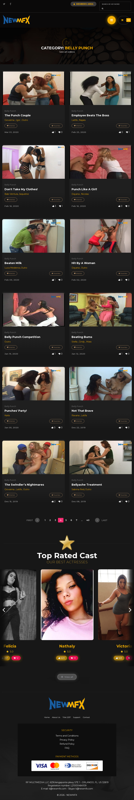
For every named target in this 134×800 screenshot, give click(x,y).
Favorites (56, 121)
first (33, 516)
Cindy (82, 337)
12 (16, 653)
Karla (7, 411)
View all (67, 672)
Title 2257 (67, 713)
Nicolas (85, 189)
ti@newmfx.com (57, 784)
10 (73, 653)
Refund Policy (67, 739)
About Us (56, 713)
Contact (86, 713)
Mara (88, 337)
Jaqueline (24, 189)
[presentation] (4, 605)
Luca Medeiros (12, 263)
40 (88, 516)
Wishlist (11, 121)
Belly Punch (10, 106)
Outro (25, 116)
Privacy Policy (67, 735)
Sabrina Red (78, 485)
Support (76, 713)
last (101, 516)
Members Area (75, 4)
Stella (75, 337)
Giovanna (10, 116)
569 (119, 653)
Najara (82, 116)
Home (47, 713)
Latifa (75, 116)
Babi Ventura (11, 189)
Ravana (76, 411)
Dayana (76, 189)
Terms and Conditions (67, 731)
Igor (18, 116)
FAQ (67, 743)
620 (61, 653)
